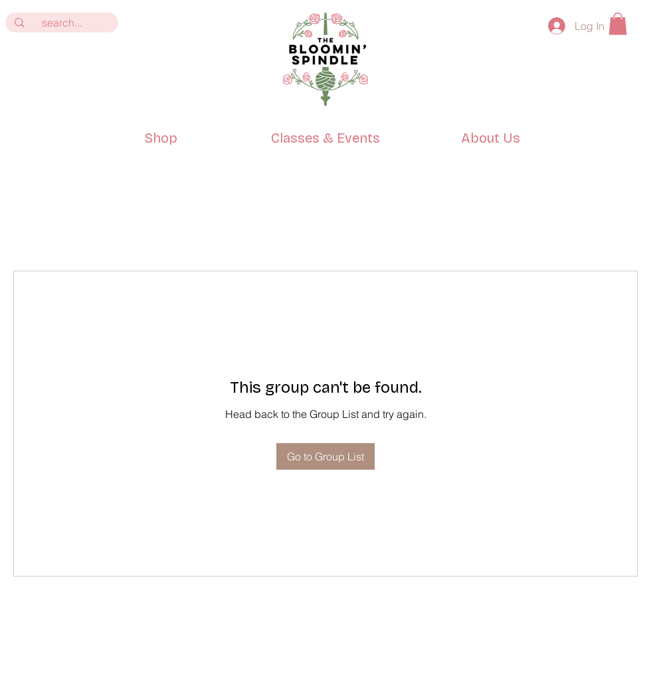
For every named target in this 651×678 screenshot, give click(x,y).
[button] (617, 23)
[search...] (61, 22)
